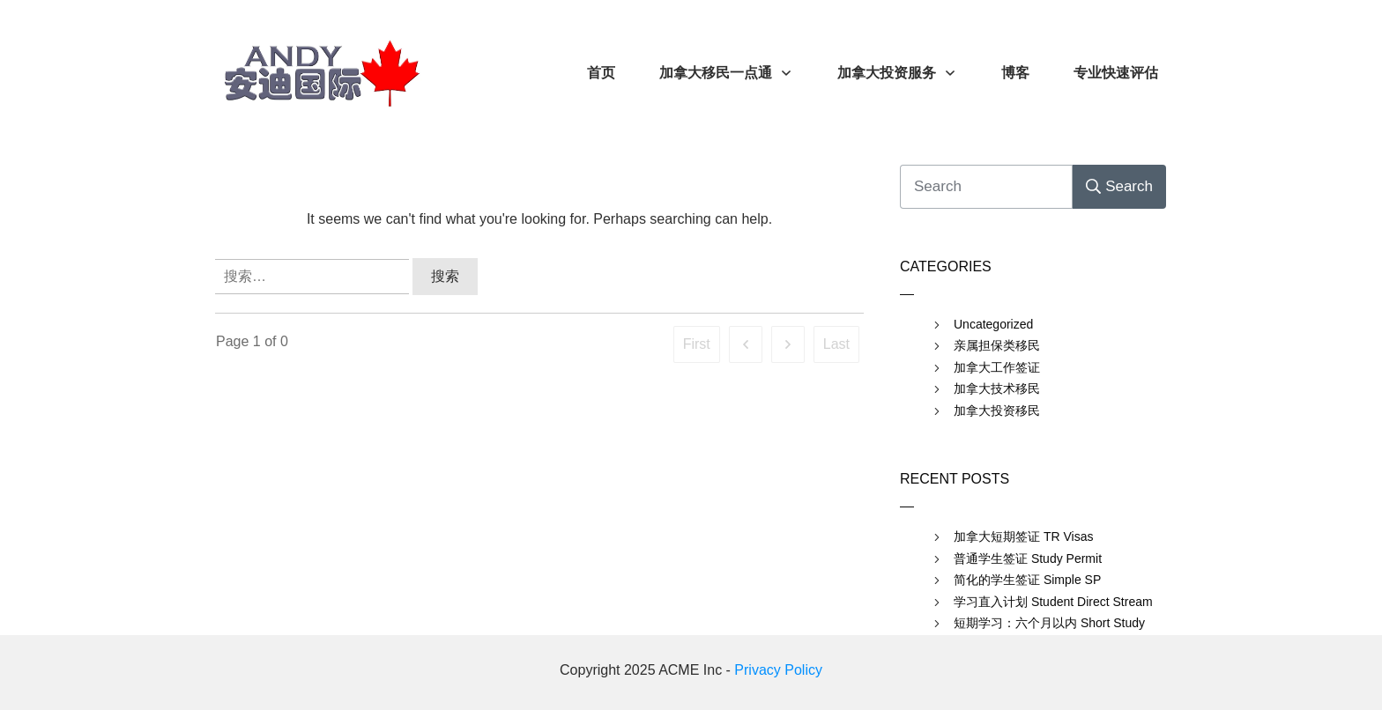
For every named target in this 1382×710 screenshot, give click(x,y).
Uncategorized (993, 324)
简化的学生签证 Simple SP (1027, 580)
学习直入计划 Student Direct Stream (1053, 602)
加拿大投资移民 (997, 410)
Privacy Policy (778, 669)
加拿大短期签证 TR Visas (1023, 536)
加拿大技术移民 (997, 388)
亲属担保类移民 (997, 345)
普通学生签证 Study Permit (1028, 558)
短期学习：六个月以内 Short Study (1049, 623)
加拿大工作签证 (997, 367)
